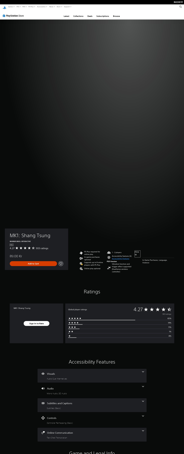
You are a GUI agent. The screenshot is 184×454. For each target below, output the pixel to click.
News (51, 7)
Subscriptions (102, 14)
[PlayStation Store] (14, 13)
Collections (78, 14)
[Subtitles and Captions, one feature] (92, 403)
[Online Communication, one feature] (92, 432)
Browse (116, 14)
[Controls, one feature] (92, 418)
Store (59, 7)
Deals (89, 14)
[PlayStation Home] (4, 6)
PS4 (23, 7)
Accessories (41, 7)
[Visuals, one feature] (92, 373)
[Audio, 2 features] (92, 388)
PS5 (18, 7)
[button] (120, 256)
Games (10, 7)
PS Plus (31, 7)
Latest (66, 14)
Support (67, 7)
